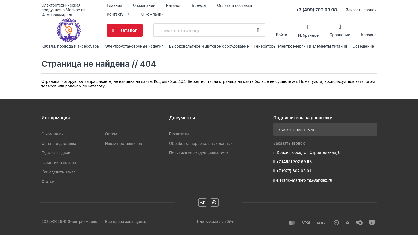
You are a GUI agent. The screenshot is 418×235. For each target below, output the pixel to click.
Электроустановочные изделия (134, 46)
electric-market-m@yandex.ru (304, 180)
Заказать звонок (361, 9)
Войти (281, 34)
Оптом (111, 134)
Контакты (115, 14)
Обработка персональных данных (201, 143)
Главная (114, 5)
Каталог (173, 5)
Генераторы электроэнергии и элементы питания (300, 46)
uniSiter (228, 221)
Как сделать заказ (58, 172)
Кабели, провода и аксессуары (70, 46)
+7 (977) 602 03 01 (293, 171)
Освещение (363, 46)
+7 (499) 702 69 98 (316, 10)
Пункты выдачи (55, 153)
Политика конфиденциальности (198, 153)
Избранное (308, 35)
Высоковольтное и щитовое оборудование (209, 46)
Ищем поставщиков (123, 143)
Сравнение (339, 34)
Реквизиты (179, 134)
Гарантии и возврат (59, 162)
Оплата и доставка (234, 5)
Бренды (199, 5)
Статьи (47, 181)
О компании (144, 5)
